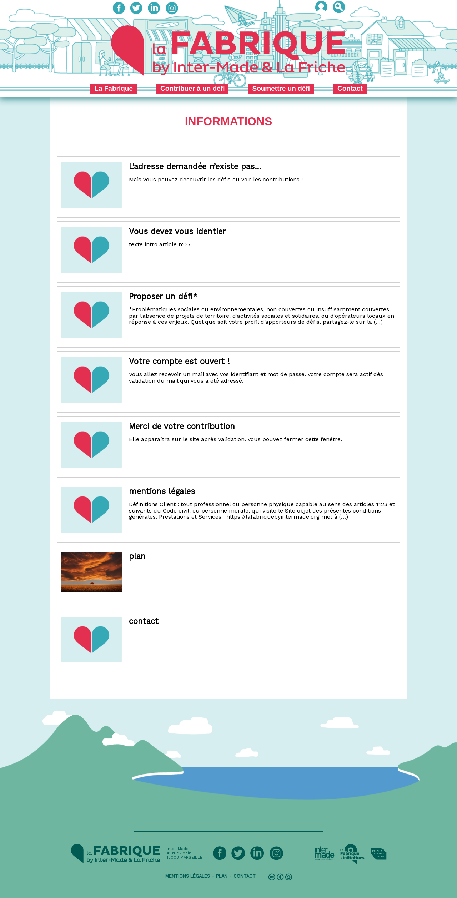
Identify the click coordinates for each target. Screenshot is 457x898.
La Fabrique (113, 88)
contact (244, 876)
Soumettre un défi (281, 88)
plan (221, 876)
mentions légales (187, 876)
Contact (350, 88)
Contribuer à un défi (192, 88)
